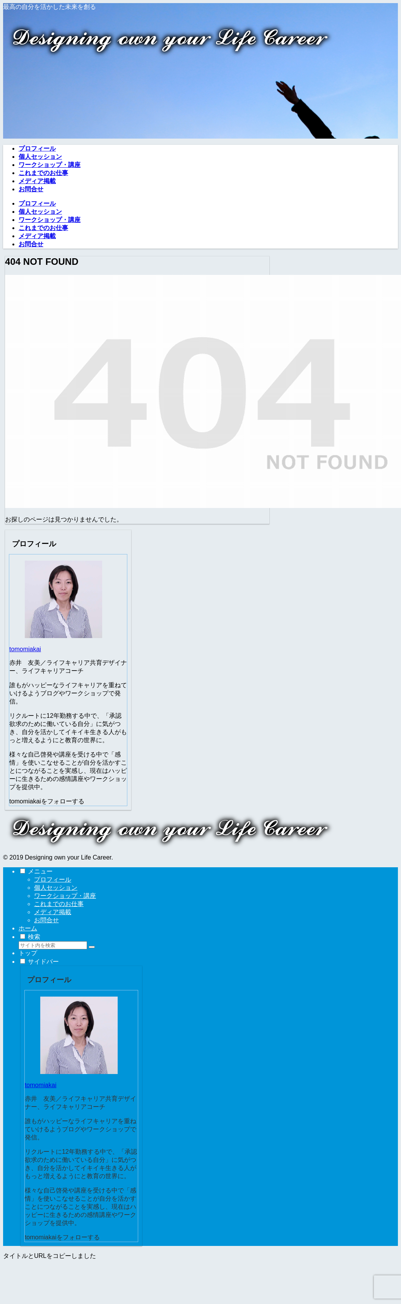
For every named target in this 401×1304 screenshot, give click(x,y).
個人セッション (55, 887)
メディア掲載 (52, 912)
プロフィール (52, 879)
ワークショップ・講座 (65, 895)
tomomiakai (25, 649)
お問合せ (46, 920)
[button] (92, 947)
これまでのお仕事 (59, 904)
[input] (53, 945)
